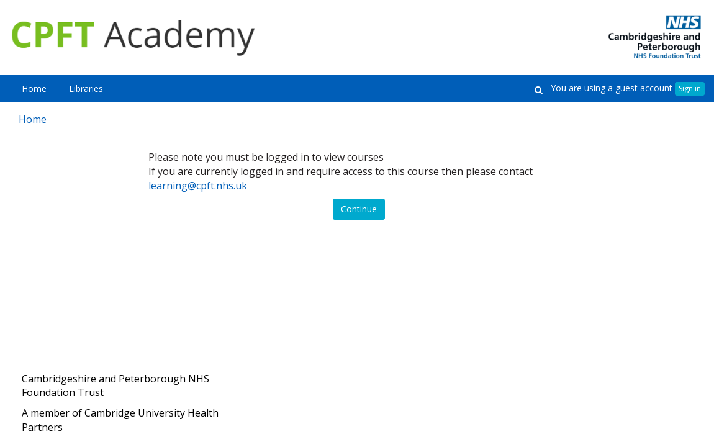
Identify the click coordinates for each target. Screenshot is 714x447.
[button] (538, 89)
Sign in (690, 88)
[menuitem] (34, 88)
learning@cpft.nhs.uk (197, 185)
